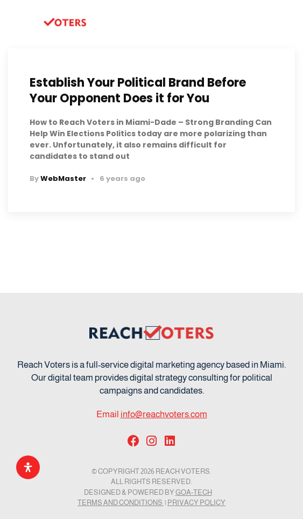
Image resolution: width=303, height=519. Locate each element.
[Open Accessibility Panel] (28, 467)
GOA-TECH (193, 492)
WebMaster (63, 178)
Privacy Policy (196, 503)
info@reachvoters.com (164, 414)
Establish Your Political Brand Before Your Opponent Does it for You (138, 90)
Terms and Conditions (120, 503)
